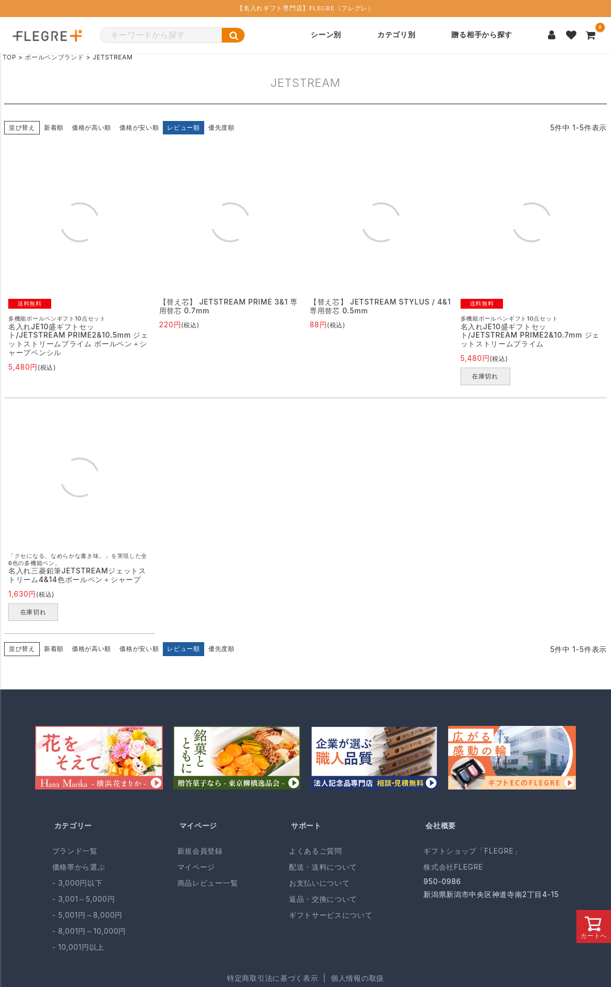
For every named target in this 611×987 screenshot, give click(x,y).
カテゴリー (73, 825)
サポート (306, 825)
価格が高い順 (91, 127)
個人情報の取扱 (357, 978)
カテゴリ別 (396, 35)
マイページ (198, 825)
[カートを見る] (591, 35)
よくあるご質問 (315, 850)
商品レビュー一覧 (207, 882)
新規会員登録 (200, 850)
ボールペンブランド (54, 57)
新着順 (54, 127)
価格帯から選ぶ (78, 866)
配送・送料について (323, 866)
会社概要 (440, 825)
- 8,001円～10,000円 (89, 931)
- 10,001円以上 (78, 947)
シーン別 (326, 35)
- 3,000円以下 (77, 882)
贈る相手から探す (481, 35)
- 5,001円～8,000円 (87, 914)
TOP (9, 57)
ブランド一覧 (75, 850)
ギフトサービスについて (331, 914)
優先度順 (221, 127)
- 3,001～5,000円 (83, 898)
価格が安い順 (139, 127)
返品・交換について (323, 898)
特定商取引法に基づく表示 (272, 978)
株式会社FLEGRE (453, 866)
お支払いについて (319, 882)
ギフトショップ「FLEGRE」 (472, 850)
